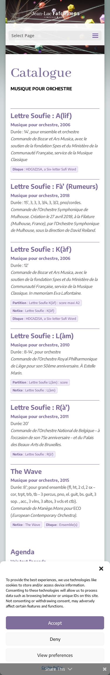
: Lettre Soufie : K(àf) (33, 311)
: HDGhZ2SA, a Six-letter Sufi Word (44, 169)
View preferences (55, 655)
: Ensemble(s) (61, 524)
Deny (55, 639)
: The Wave (26, 524)
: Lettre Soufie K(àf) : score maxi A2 (46, 303)
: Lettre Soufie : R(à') (33, 454)
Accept (55, 623)
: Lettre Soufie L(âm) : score (40, 382)
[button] (101, 569)
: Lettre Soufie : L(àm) (34, 390)
